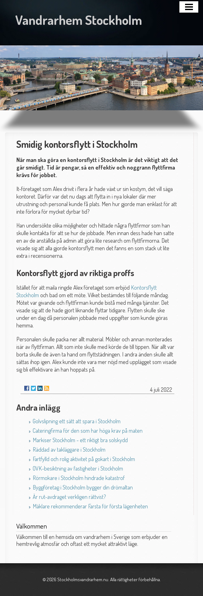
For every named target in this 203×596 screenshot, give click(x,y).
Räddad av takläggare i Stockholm (69, 449)
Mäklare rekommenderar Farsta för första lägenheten (90, 506)
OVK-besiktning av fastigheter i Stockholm (78, 468)
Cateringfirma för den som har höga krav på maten (88, 430)
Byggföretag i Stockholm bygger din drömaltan (83, 487)
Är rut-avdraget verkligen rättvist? (69, 496)
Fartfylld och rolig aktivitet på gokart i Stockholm (84, 458)
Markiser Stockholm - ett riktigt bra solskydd (80, 440)
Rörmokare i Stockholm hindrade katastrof (79, 477)
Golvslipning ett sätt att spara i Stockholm (77, 421)
